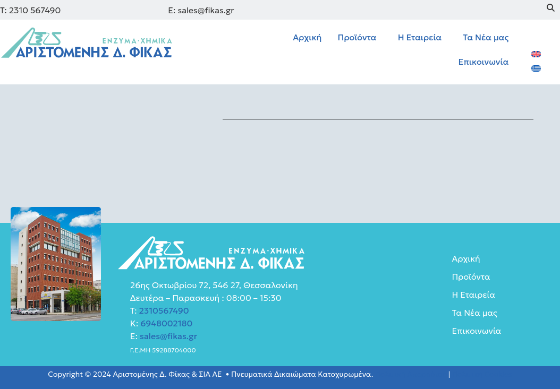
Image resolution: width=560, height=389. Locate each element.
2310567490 (164, 310)
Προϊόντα (356, 37)
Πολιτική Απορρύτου (410, 374)
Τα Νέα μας (485, 37)
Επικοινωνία (484, 61)
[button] (359, 37)
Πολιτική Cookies (482, 374)
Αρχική (307, 37)
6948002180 (165, 323)
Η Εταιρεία (420, 37)
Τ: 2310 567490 (30, 10)
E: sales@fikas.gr (201, 10)
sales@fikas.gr (168, 336)
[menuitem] (536, 53)
